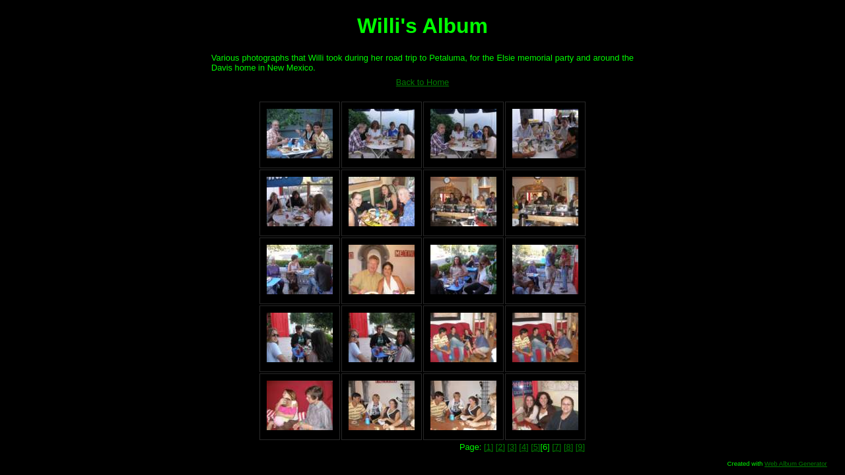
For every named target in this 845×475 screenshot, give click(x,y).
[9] (580, 447)
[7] (556, 447)
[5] (535, 447)
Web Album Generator (795, 463)
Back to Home (422, 82)
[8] (568, 447)
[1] (488, 447)
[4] (523, 447)
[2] (500, 447)
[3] (512, 447)
